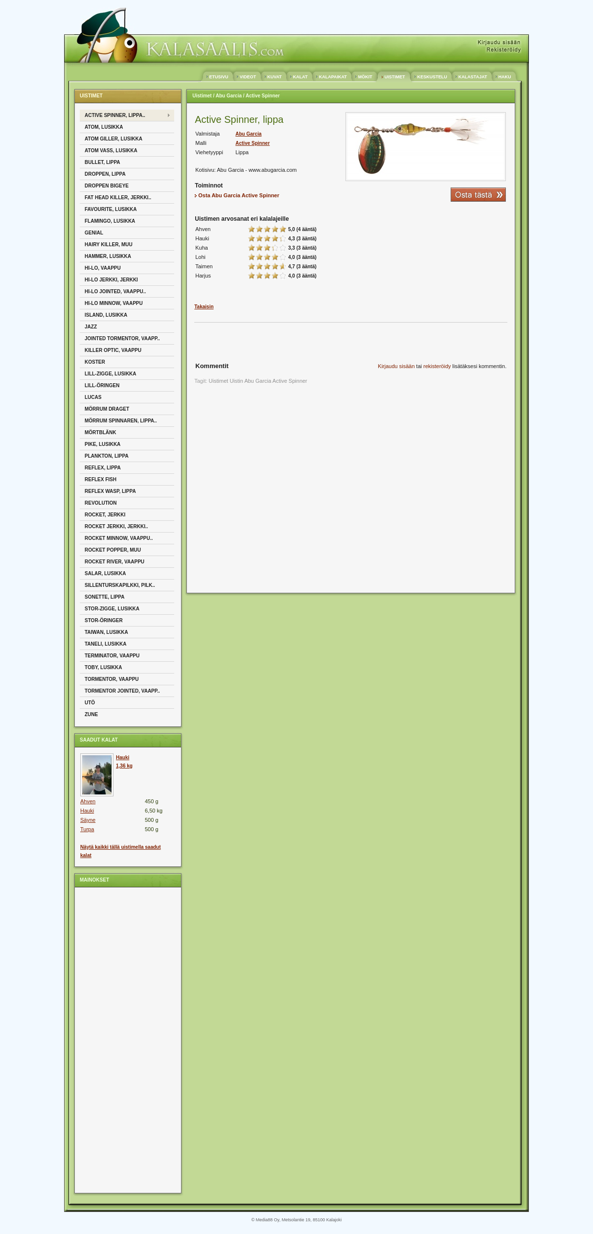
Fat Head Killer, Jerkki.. (118, 197)
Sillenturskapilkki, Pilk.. (120, 585)
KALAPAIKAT (333, 76)
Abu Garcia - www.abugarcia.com (256, 170)
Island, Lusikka (106, 315)
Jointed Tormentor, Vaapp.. (122, 338)
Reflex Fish (100, 479)
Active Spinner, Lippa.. (115, 115)
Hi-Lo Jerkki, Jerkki (111, 279)
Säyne (87, 820)
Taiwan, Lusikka (106, 632)
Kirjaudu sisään (396, 366)
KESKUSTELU (432, 76)
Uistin (236, 381)
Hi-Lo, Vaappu (103, 268)
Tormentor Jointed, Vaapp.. (122, 691)
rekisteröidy (437, 366)
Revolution (101, 503)
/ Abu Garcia (227, 95)
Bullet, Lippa (102, 162)
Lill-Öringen (102, 385)
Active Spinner (252, 143)
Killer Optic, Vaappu (113, 350)
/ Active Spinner (261, 95)
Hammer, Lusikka (108, 256)
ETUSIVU (218, 76)
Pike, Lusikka (102, 444)
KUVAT (274, 76)
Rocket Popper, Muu (113, 550)
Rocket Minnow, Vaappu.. (119, 538)
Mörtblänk (100, 432)
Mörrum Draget (107, 409)
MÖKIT (365, 76)
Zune (91, 714)
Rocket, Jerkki (105, 514)
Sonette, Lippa (105, 597)
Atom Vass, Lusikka (111, 150)
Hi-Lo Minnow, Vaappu (114, 303)
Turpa (87, 829)
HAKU (504, 76)
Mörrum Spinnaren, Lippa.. (121, 420)
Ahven (87, 801)
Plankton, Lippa (107, 456)
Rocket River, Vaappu (114, 561)
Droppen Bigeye (107, 185)
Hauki (87, 811)
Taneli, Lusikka (105, 644)
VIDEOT (247, 76)
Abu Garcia (248, 134)
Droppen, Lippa (105, 174)
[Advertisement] (119, 1040)
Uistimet (201, 95)
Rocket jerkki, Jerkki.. (116, 526)
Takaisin (203, 306)
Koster (95, 362)
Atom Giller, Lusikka (113, 138)
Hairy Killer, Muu (109, 244)
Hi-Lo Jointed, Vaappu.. (115, 291)
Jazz (91, 326)
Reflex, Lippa (103, 467)
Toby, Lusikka (103, 667)
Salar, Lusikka (105, 573)
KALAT (300, 76)
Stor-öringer (104, 620)
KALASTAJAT (472, 76)
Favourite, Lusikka (111, 209)
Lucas (93, 397)
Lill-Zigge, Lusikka (111, 373)
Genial (94, 232)
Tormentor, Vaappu (112, 679)
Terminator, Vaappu (112, 655)
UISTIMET (394, 76)
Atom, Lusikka (104, 127)
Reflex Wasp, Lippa (110, 491)
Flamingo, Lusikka (110, 221)
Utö (90, 702)
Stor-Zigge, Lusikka (112, 608)
